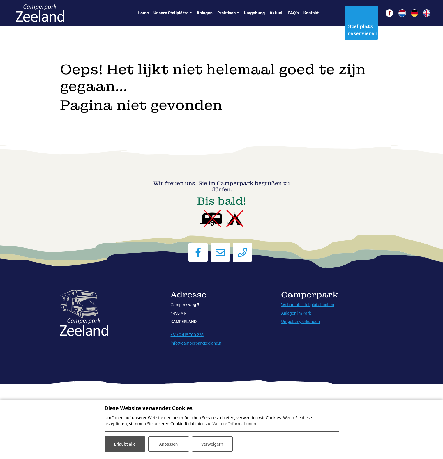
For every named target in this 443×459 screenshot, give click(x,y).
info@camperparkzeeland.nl (196, 343)
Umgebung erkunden (300, 321)
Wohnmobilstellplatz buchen (307, 304)
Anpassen (168, 444)
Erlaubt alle (125, 444)
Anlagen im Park (296, 313)
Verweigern (212, 444)
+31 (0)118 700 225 (186, 334)
